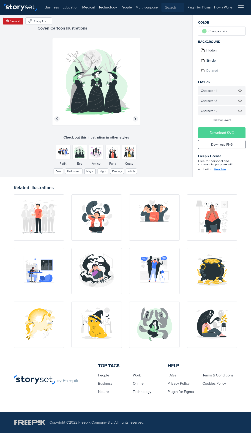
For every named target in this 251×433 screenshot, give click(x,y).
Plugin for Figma (181, 391)
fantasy (117, 171)
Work (137, 375)
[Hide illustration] (240, 90)
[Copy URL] (38, 21)
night (103, 171)
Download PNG (222, 144)
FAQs (172, 375)
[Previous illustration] (57, 119)
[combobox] (172, 7)
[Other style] (63, 152)
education (71, 7)
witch (131, 171)
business (52, 7)
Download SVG (222, 132)
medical (88, 7)
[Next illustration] (135, 119)
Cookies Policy (214, 383)
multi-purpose (147, 7)
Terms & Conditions (217, 375)
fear (58, 171)
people (126, 7)
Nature (103, 391)
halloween (73, 171)
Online (138, 383)
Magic (90, 171)
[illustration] (39, 217)
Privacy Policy (179, 383)
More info (220, 169)
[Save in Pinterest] (13, 21)
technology (107, 7)
